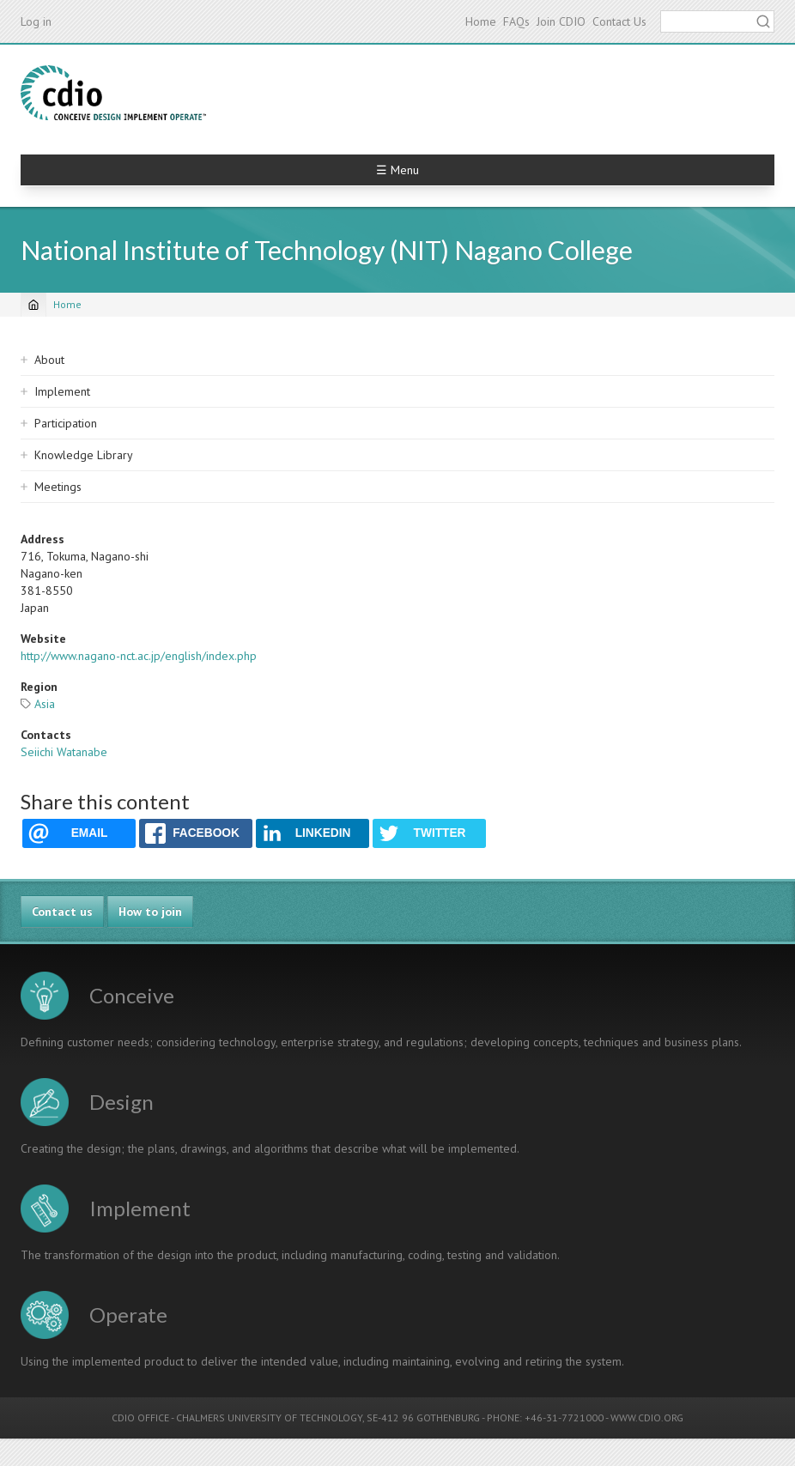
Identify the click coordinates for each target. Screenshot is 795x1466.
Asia (44, 704)
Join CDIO (561, 21)
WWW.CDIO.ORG (646, 1417)
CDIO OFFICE (140, 1417)
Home (480, 21)
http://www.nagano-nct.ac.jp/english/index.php (139, 655)
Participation (65, 423)
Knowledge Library (83, 455)
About (49, 359)
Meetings (58, 486)
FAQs (516, 21)
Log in (36, 21)
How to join (150, 911)
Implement (62, 391)
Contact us (62, 911)
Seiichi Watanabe (64, 752)
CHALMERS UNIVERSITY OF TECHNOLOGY (269, 1417)
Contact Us (619, 21)
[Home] (33, 305)
